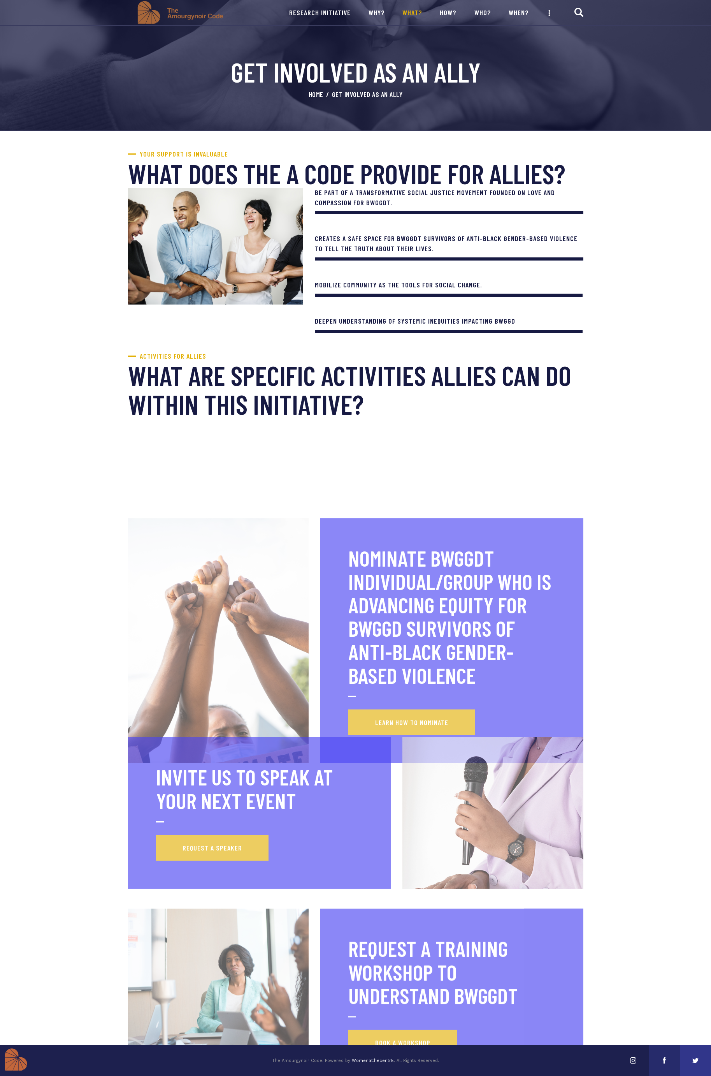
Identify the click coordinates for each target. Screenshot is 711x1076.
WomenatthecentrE (373, 1060)
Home (316, 94)
